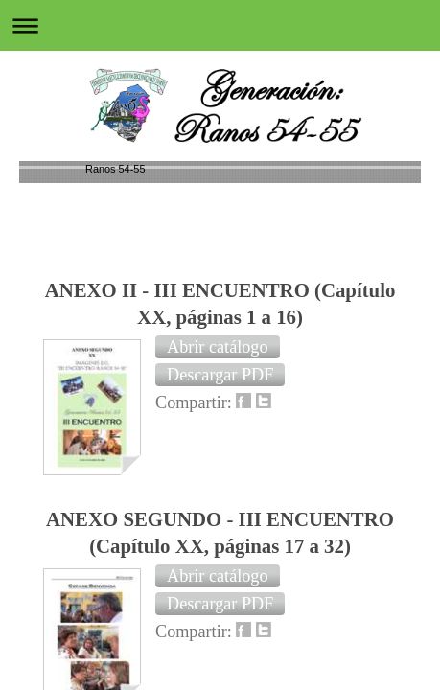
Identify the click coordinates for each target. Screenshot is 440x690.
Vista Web (366, 484)
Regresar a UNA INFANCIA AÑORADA (220, 369)
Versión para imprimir (128, 459)
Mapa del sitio (88, 484)
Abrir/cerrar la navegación (220, 25)
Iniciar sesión (355, 459)
